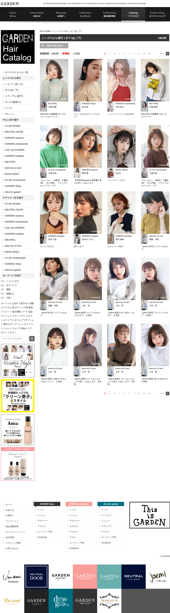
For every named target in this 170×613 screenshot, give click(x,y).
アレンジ (9, 114)
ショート (5, 320)
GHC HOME (45, 31)
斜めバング (26, 328)
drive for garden (13, 192)
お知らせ (10, 510)
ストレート (6, 311)
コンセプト (106, 515)
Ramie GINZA (12, 174)
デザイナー (43, 521)
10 (149, 53)
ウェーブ (16, 328)
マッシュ (5, 316)
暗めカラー (9, 324)
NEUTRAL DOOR (14, 131)
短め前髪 (16, 311)
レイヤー (14, 316)
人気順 (76, 53)
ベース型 (24, 307)
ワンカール (15, 320)
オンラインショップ (15, 532)
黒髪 (6, 289)
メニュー (42, 515)
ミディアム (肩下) (14, 96)
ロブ (26, 324)
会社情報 (10, 537)
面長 (31, 307)
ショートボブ (10, 281)
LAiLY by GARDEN (14, 150)
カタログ (73, 526)
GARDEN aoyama (14, 137)
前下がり (25, 303)
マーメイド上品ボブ (10, 303)
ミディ (22, 316)
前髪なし (8, 293)
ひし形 (11, 307)
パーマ (24, 311)
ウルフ (29, 316)
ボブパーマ (9, 285)
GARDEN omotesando (16, 143)
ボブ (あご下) (12, 90)
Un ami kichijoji (12, 125)
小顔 (6, 297)
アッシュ (19, 324)
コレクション (12, 521)
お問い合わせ (12, 548)
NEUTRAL (10, 162)
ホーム (9, 504)
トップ (41, 510)
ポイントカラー (8, 332)
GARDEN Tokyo (13, 186)
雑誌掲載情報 (12, 526)
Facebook (42, 537)
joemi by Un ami (13, 168)
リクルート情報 (13, 543)
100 (162, 53)
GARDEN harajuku (14, 156)
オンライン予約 (45, 532)
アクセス (42, 526)
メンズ (8, 108)
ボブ (17, 307)
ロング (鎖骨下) (13, 102)
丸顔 (30, 311)
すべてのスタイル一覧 (16, 72)
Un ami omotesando (15, 180)
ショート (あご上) (14, 84)
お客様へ (10, 515)
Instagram (74, 548)
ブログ (72, 537)
